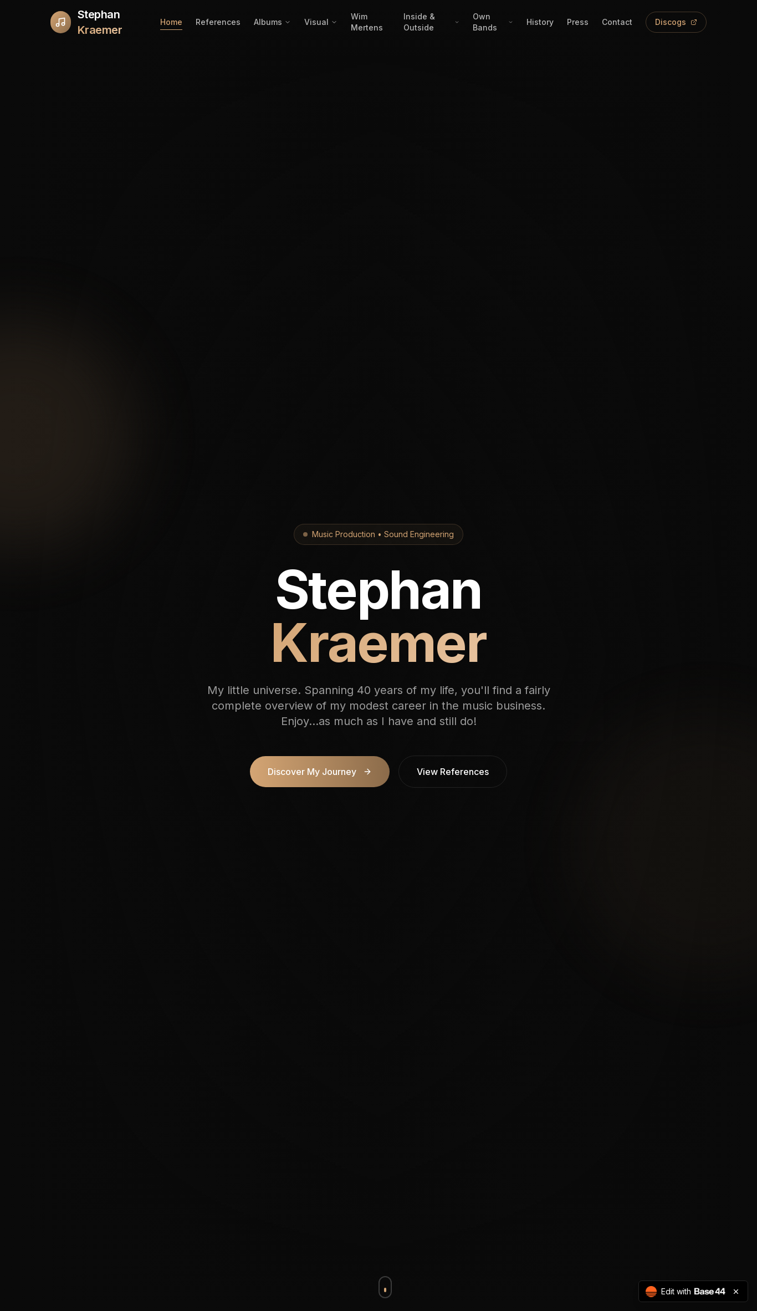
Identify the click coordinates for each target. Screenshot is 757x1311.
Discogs (676, 22)
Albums (272, 22)
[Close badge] (736, 1292)
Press (578, 22)
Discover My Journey (320, 771)
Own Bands (493, 22)
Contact (617, 22)
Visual (320, 22)
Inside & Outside (431, 22)
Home (171, 22)
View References (453, 771)
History (540, 22)
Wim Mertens (367, 22)
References (218, 22)
